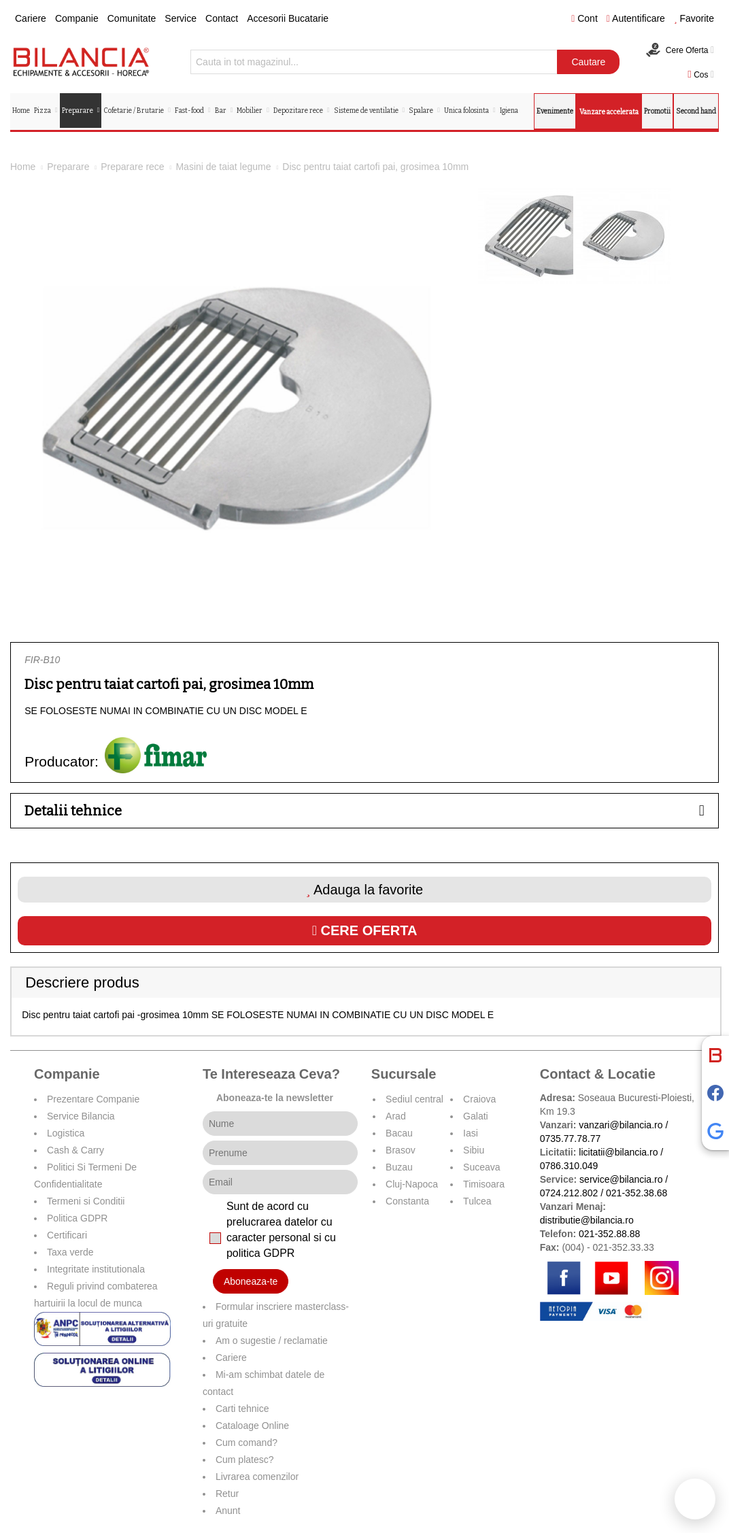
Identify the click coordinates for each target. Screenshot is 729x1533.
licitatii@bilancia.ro (618, 1152)
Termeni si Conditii (85, 1201)
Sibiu (473, 1150)
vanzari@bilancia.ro (620, 1124)
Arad (396, 1116)
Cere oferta (365, 930)
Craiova (479, 1099)
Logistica (65, 1133)
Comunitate (131, 18)
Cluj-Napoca (412, 1184)
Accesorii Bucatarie (287, 18)
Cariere (30, 18)
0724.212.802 (569, 1192)
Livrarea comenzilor (257, 1476)
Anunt (228, 1510)
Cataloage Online (252, 1425)
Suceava (481, 1167)
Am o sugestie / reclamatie (272, 1340)
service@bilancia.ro (620, 1179)
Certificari (67, 1235)
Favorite (694, 18)
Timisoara (484, 1184)
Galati (475, 1116)
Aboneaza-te (250, 1281)
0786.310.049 (569, 1165)
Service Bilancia (81, 1116)
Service (181, 18)
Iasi (470, 1133)
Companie (77, 18)
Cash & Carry (75, 1150)
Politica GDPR (77, 1218)
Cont (584, 18)
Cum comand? (246, 1442)
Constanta (407, 1201)
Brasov (401, 1150)
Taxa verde (70, 1252)
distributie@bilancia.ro (587, 1220)
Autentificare (636, 18)
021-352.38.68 (636, 1192)
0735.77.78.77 (570, 1138)
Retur (227, 1493)
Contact (221, 18)
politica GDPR (260, 1253)
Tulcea (477, 1201)
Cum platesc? (245, 1459)
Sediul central (414, 1099)
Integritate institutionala (96, 1269)
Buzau (399, 1167)
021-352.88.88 (609, 1233)
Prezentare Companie (93, 1099)
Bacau (399, 1133)
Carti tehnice (242, 1408)
